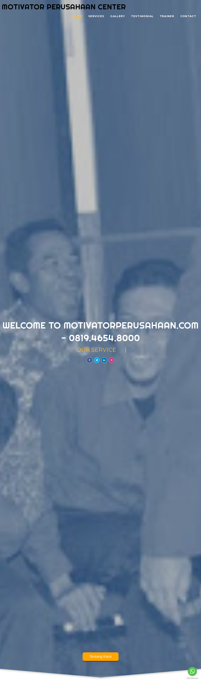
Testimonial (142, 16)
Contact (188, 16)
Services (96, 16)
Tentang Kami (100, 656)
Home (77, 16)
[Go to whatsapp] (192, 671)
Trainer (167, 16)
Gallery (117, 16)
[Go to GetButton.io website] (192, 678)
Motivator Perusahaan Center (64, 6)
